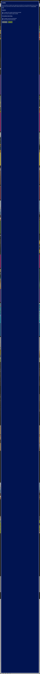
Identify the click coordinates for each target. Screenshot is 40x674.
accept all (10, 22)
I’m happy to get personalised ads (10, 18)
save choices (4, 22)
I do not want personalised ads (9, 19)
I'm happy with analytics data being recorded (12, 12)
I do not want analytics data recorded (10, 13)
